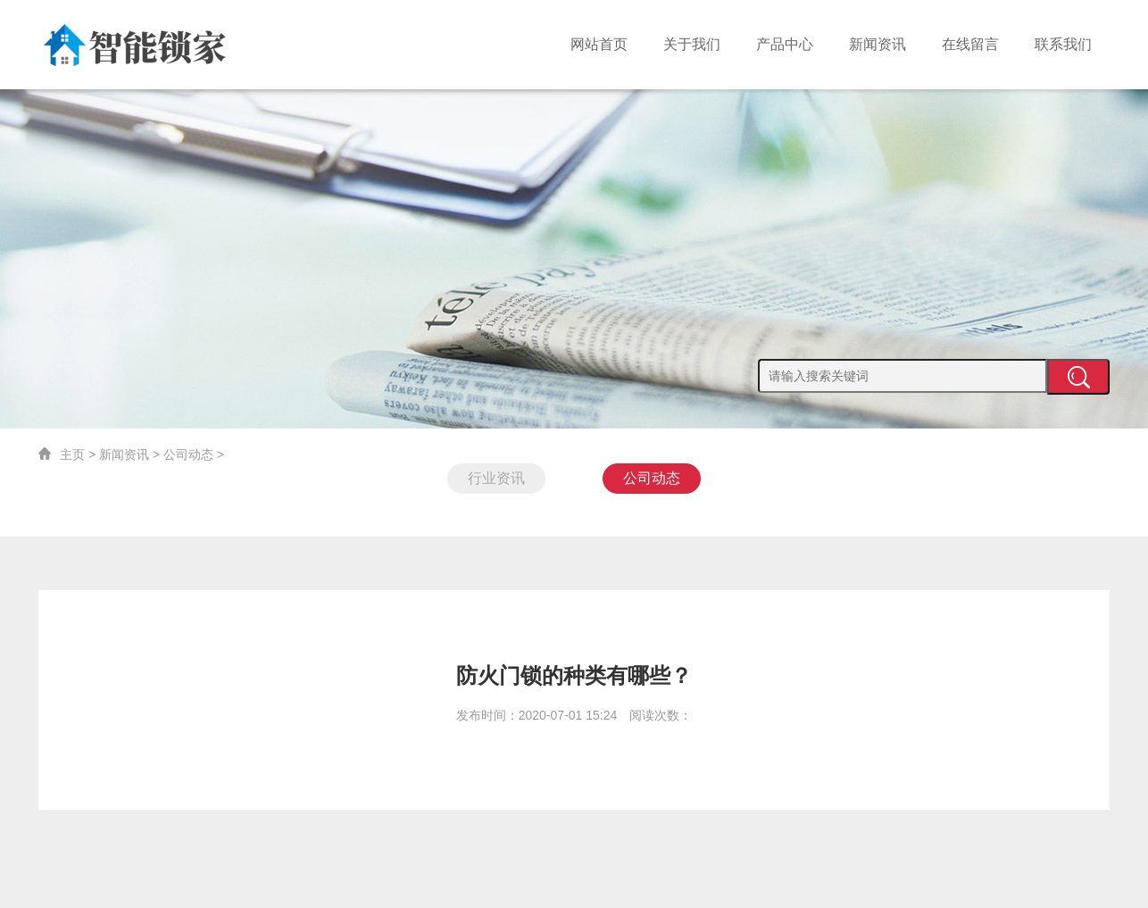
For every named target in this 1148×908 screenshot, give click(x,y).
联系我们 (1063, 44)
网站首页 (599, 44)
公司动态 (188, 454)
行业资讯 (496, 478)
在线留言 (970, 44)
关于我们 (691, 44)
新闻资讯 (877, 44)
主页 (72, 454)
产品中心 (784, 44)
